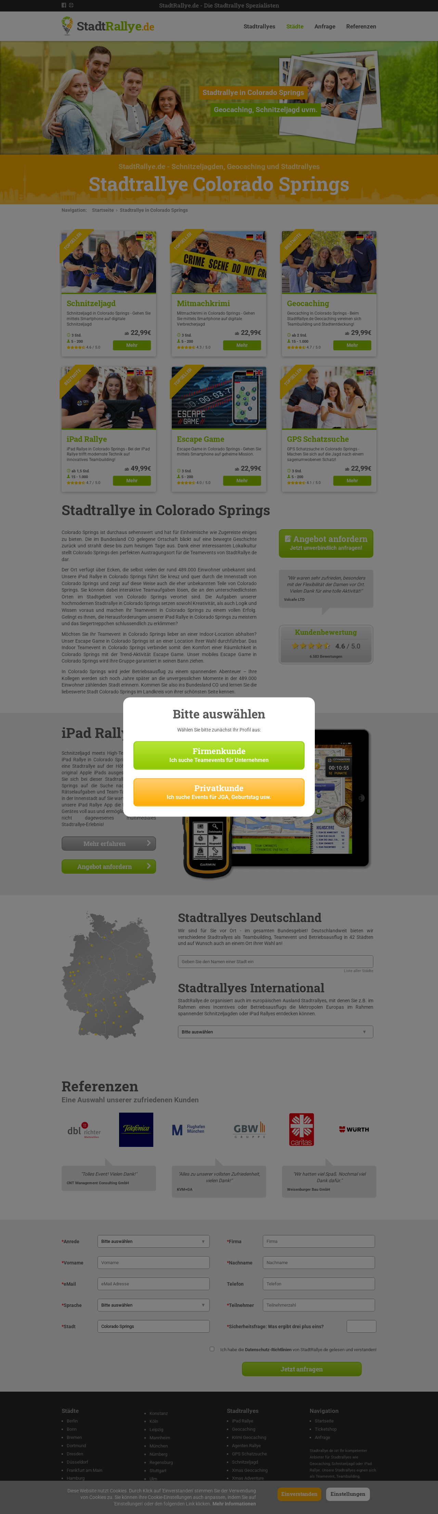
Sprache (72, 1305)
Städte (295, 26)
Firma (234, 1241)
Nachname (240, 1262)
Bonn (72, 1429)
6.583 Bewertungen (326, 656)
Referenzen (361, 26)
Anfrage (324, 26)
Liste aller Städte (358, 971)
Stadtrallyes (259, 26)
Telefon (235, 1284)
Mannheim (160, 1437)
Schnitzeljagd (245, 1462)
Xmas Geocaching (250, 1470)
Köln (154, 1421)
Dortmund (76, 1445)
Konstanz (159, 1413)
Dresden (75, 1453)
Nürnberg (158, 1454)
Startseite (103, 210)
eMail (69, 1284)
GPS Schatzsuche (249, 1453)
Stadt (115, 25)
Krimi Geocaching (249, 1437)
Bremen (74, 1437)
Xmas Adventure (248, 1478)
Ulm (153, 1478)
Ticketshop (326, 1429)
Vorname (72, 1262)
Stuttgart (158, 1470)
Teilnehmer (240, 1305)
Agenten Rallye (246, 1445)
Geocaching (243, 1429)
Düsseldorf (77, 1462)
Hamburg (76, 1478)
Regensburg (161, 1462)
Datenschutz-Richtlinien (268, 1349)
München (159, 1446)
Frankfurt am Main (84, 1470)
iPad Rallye (242, 1421)
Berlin (72, 1421)
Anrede (70, 1241)
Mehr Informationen (234, 1503)
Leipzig (156, 1429)
